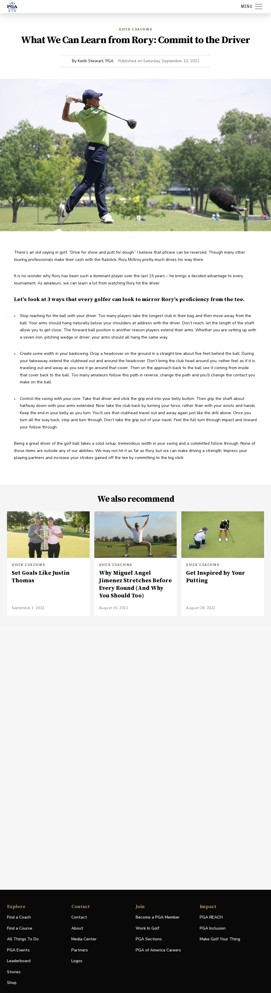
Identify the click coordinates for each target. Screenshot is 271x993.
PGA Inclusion (213, 928)
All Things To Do (23, 939)
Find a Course (19, 928)
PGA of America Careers (158, 950)
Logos (76, 961)
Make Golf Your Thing (220, 939)
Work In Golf (147, 928)
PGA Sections (149, 939)
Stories (14, 972)
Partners (79, 950)
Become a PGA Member (158, 917)
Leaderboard (19, 961)
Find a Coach (19, 917)
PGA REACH (211, 917)
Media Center (84, 939)
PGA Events (18, 950)
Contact (79, 917)
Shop (12, 983)
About (77, 928)
